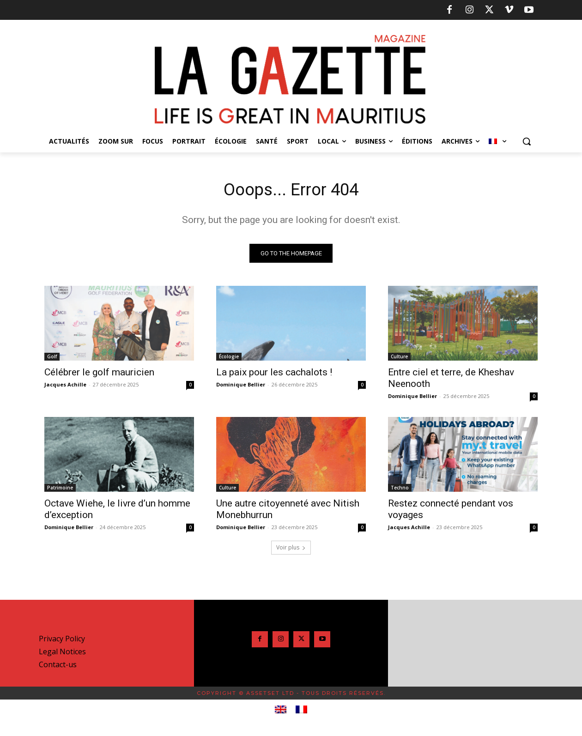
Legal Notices (62, 654)
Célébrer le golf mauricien (99, 374)
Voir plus (291, 550)
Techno (400, 490)
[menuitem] (497, 141)
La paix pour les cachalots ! (274, 374)
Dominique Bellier (240, 386)
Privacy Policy (62, 641)
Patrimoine (60, 490)
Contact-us (58, 667)
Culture (399, 359)
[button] (526, 141)
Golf (52, 359)
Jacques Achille (65, 386)
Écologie (229, 359)
